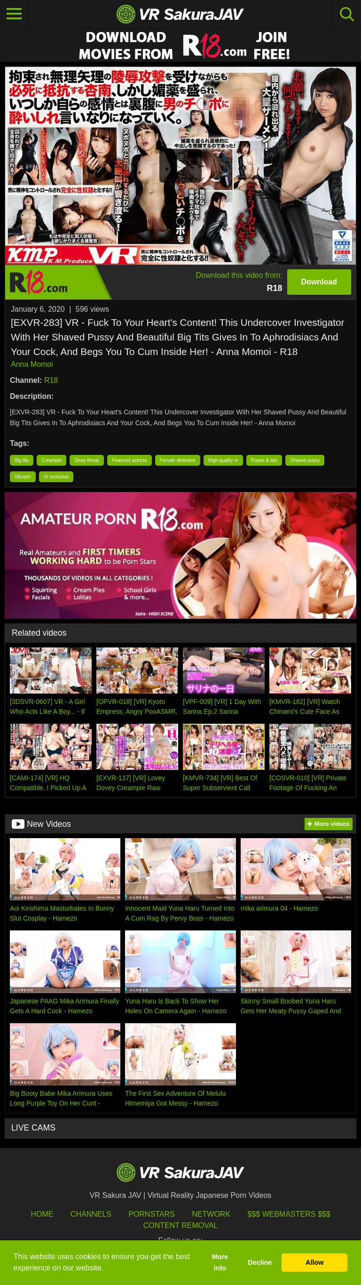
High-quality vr (223, 460)
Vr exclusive (56, 476)
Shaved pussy (305, 460)
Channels (91, 1214)
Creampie (51, 460)
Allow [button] (314, 1262)
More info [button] (220, 1262)
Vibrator (23, 476)
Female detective (178, 460)
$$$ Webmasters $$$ (289, 1214)
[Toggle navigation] (14, 14)
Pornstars (151, 1214)
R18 (51, 380)
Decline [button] (260, 1262)
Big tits (22, 460)
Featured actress (129, 460)
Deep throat (86, 460)
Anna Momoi (32, 364)
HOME (42, 1214)
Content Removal (180, 1225)
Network (211, 1214)
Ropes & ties (264, 460)
